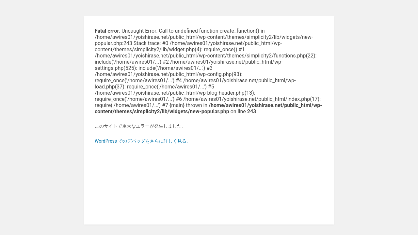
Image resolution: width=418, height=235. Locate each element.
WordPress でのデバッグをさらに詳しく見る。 (143, 141)
